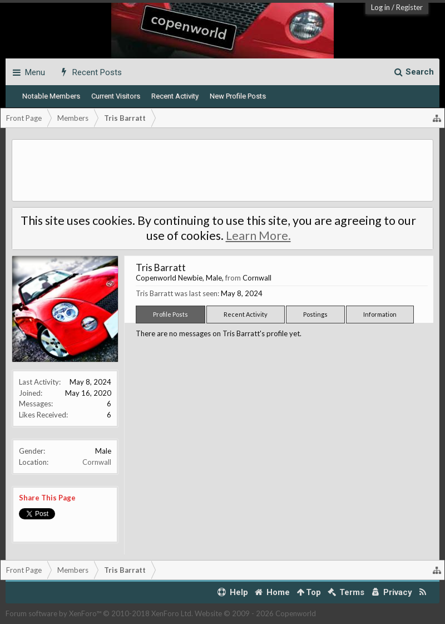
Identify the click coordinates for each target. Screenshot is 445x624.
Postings (315, 314)
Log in (380, 7)
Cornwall (96, 462)
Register (409, 7)
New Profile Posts (238, 96)
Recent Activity (175, 96)
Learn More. (258, 235)
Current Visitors (115, 96)
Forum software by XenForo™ (99, 613)
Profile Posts (170, 314)
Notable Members (51, 96)
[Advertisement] (222, 170)
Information (380, 314)
